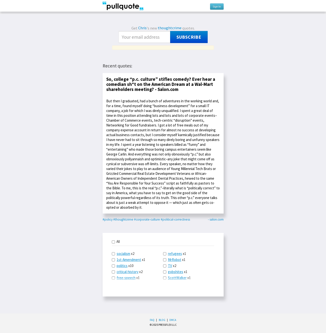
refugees (175, 253)
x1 (128, 259)
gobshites (175, 271)
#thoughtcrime (123, 219)
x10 (122, 265)
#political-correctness (175, 219)
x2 (123, 253)
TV (170, 265)
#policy (108, 219)
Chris (142, 27)
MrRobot (174, 259)
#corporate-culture (147, 219)
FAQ (152, 320)
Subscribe (188, 37)
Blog (162, 320)
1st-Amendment (129, 259)
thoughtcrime (170, 27)
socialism (123, 253)
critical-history (127, 271)
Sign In (217, 6)
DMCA (172, 320)
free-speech (126, 277)
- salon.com (216, 219)
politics (122, 265)
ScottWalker (177, 277)
